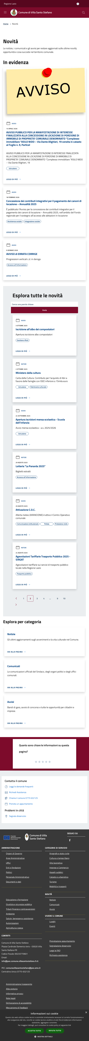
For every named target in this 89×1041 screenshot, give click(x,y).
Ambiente (10, 913)
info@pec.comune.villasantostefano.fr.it (20, 961)
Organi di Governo (14, 853)
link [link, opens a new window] (69, 1025)
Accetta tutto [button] (34, 1031)
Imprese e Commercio (59, 867)
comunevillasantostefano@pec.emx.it (23, 967)
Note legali (11, 998)
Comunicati (54, 904)
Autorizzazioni (12, 923)
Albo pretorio (11, 988)
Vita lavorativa (55, 862)
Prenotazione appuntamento (62, 941)
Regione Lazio (10, 3)
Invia (44, 310)
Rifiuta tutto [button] (55, 1030)
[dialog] (44, 1025)
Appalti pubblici (56, 872)
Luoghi (52, 921)
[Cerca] (83, 12)
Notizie (21, 364)
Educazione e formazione (17, 899)
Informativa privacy (14, 993)
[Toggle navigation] (5, 12)
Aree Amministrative (15, 858)
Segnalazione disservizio (60, 945)
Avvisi (11, 123)
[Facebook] (69, 840)
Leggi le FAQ (54, 950)
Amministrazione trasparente (19, 984)
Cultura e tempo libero (59, 858)
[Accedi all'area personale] (77, 3)
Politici (9, 872)
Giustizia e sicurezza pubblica (19, 904)
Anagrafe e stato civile (59, 853)
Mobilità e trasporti (57, 886)
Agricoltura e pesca (14, 927)
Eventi (52, 926)
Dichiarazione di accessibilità (18, 1003)
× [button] (86, 1013)
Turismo (53, 881)
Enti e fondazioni (13, 867)
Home (5, 23)
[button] (44, 1036)
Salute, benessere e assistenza (19, 918)
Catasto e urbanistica (58, 877)
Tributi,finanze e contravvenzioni (20, 909)
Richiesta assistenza (58, 955)
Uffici (8, 862)
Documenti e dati (13, 881)
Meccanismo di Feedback (17, 1007)
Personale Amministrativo (17, 877)
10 (64, 598)
